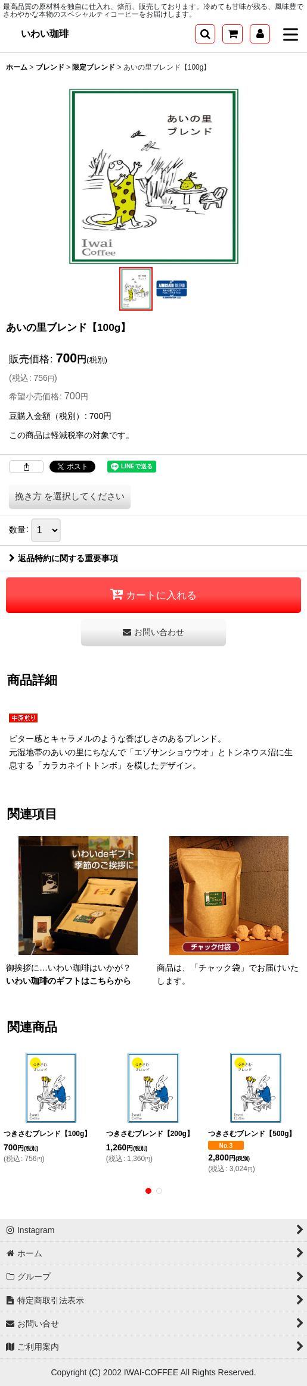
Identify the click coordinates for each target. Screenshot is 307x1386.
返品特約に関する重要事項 (63, 558)
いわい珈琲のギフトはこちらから (68, 980)
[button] (205, 33)
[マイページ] (260, 33)
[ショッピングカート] (232, 33)
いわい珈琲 (45, 33)
